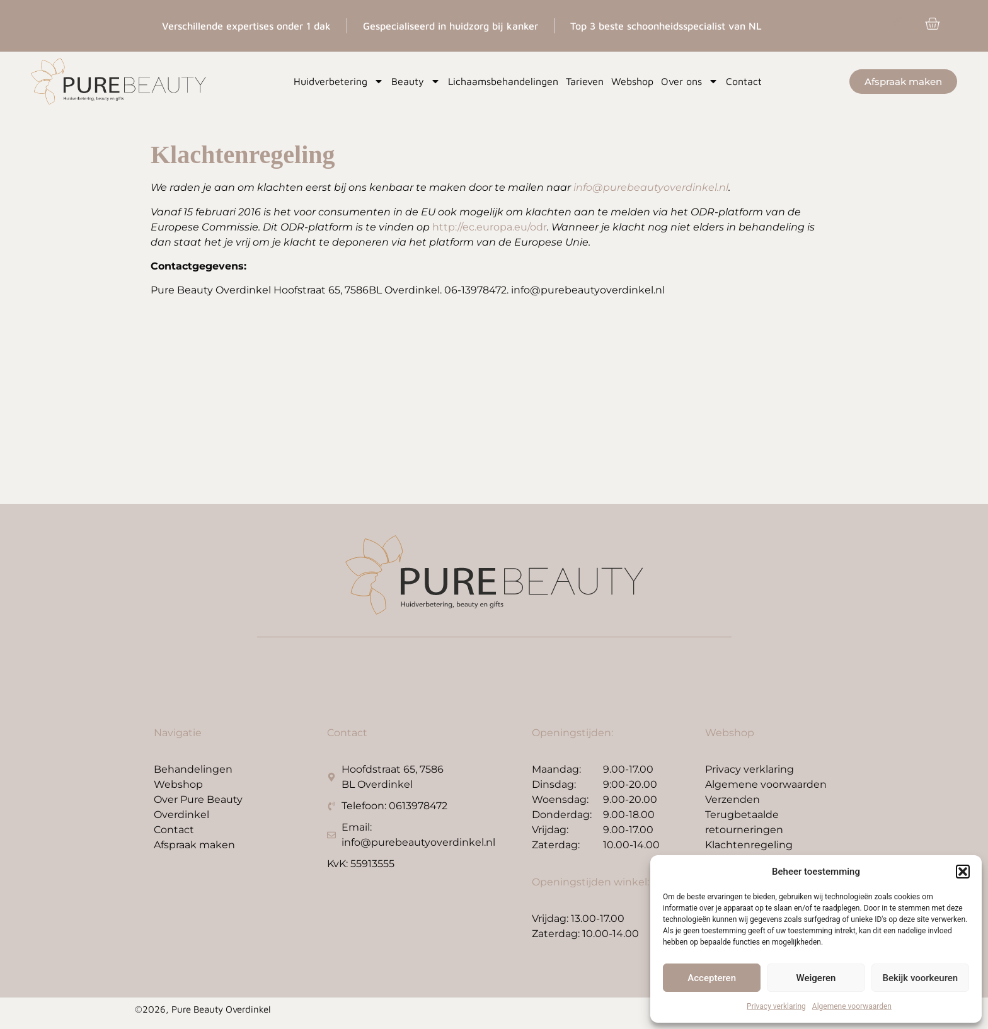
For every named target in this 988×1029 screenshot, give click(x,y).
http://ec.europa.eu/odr (489, 227)
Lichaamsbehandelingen (503, 81)
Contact (744, 81)
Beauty (415, 81)
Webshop (632, 81)
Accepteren (711, 978)
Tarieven (585, 81)
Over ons (689, 81)
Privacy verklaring (776, 1006)
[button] (962, 871)
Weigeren (816, 978)
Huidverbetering (339, 81)
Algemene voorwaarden (852, 1006)
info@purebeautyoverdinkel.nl (650, 187)
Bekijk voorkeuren (920, 978)
